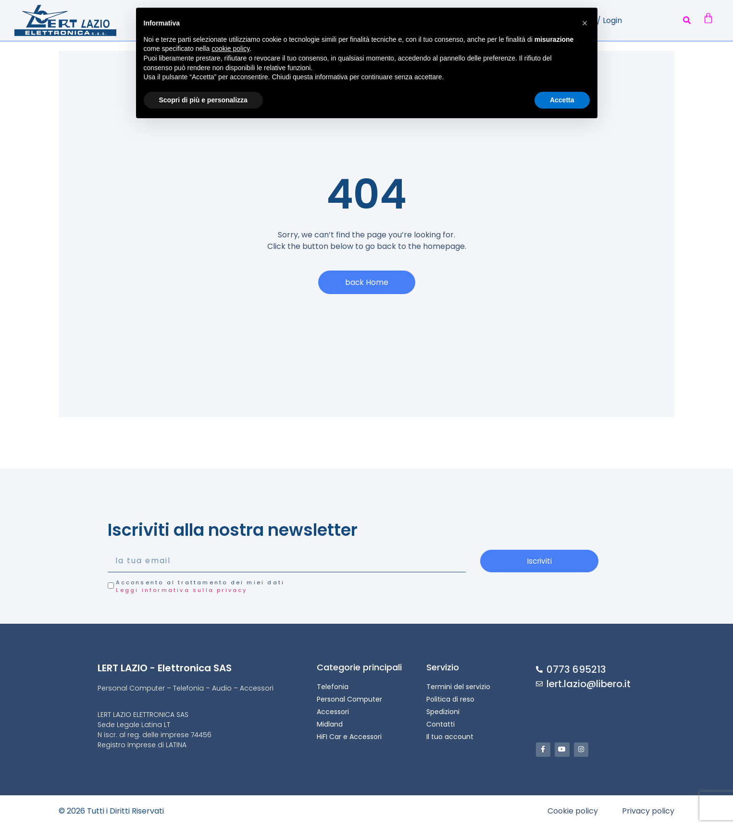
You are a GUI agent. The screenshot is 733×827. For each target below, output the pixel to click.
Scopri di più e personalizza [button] (203, 100)
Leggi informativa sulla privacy (181, 590)
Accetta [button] (562, 100)
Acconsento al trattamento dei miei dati (200, 586)
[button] (687, 20)
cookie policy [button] (230, 48)
